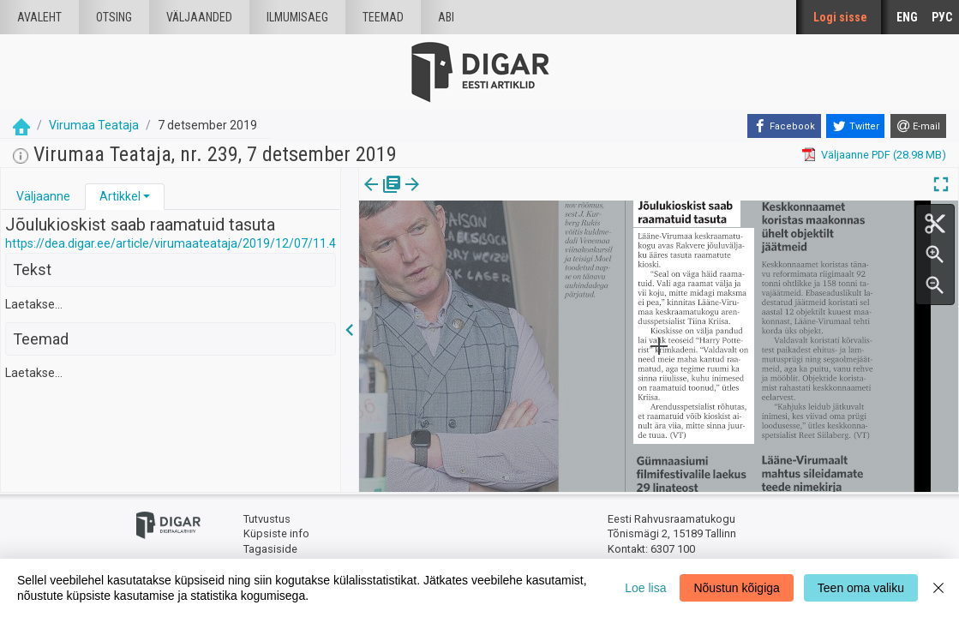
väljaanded (199, 17)
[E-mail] (918, 126)
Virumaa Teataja (94, 125)
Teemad (383, 17)
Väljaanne (43, 196)
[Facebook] (784, 126)
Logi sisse (840, 17)
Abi (446, 17)
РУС (942, 17)
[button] (146, 196)
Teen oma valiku (861, 588)
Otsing (114, 17)
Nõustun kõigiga (736, 588)
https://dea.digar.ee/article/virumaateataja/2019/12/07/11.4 (170, 243)
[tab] (43, 196)
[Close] (938, 587)
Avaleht (39, 17)
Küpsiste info (276, 533)
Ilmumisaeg (297, 17)
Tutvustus (267, 518)
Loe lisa (645, 588)
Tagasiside (270, 548)
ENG (907, 17)
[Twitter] (855, 126)
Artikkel (120, 196)
